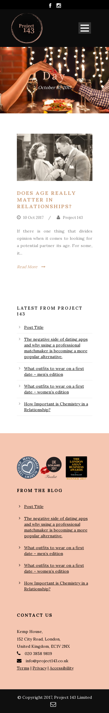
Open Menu (84, 28)
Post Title (34, 327)
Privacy (40, 668)
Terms (23, 668)
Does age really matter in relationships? (46, 200)
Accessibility (62, 668)
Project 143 (73, 217)
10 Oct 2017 (33, 217)
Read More (27, 266)
